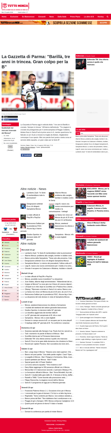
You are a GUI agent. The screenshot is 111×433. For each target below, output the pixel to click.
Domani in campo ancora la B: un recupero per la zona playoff (48, 320)
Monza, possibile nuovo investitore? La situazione (43, 279)
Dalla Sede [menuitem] (62, 17)
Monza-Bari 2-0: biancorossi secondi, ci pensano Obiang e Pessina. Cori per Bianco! (57, 370)
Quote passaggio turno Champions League (93, 317)
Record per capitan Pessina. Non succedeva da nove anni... (47, 344)
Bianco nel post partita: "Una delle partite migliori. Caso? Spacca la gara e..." (54, 354)
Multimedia (80, 253)
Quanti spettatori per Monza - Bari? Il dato (41, 360)
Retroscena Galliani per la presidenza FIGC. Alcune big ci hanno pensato (52, 294)
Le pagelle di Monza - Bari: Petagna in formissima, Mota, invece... (50, 357)
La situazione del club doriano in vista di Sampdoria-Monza (47, 297)
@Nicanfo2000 (45, 147)
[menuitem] (107, 17)
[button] (10, 146)
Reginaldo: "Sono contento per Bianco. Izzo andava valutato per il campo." (53, 396)
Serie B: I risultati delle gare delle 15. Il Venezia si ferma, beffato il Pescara (53, 375)
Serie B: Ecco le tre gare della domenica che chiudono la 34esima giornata (53, 341)
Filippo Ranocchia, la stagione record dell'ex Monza (44, 380)
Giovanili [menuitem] (42, 17)
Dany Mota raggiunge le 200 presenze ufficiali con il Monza (47, 367)
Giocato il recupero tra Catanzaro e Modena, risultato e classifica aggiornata (53, 268)
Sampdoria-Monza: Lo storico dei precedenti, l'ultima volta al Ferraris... (51, 263)
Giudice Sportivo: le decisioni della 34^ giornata (34, 237)
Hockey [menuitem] (101, 17)
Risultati (10, 150)
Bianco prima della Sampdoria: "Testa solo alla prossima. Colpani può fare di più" (55, 258)
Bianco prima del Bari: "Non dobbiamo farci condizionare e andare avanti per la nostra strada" (60, 398)
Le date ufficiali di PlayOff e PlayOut (38, 276)
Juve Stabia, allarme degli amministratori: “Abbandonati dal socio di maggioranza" (56, 282)
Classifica (6, 239)
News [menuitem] (51, 17)
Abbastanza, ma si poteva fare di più (9, 139)
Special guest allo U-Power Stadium (38, 362)
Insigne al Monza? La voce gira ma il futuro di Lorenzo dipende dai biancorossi (54, 284)
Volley (78, 219)
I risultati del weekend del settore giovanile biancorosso (46, 308)
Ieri (82, 133)
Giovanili (79, 236)
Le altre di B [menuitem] (89, 17)
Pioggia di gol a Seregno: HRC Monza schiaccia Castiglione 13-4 (49, 401)
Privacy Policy (61, 421)
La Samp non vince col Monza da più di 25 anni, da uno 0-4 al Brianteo (64, 217)
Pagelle (79, 202)
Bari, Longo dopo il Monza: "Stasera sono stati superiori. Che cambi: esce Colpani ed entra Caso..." (62, 352)
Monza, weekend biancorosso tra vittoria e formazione (64, 226)
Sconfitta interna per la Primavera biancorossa (42, 336)
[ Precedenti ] (10, 234)
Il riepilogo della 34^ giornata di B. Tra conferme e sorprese (47, 323)
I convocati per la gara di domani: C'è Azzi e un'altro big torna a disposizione (54, 393)
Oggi (77, 133)
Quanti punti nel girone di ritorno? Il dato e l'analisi (44, 403)
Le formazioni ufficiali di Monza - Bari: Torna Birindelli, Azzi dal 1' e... (50, 372)
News (28, 145)
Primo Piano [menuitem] (75, 17)
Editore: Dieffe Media (55, 428)
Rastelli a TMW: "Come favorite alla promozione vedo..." (46, 377)
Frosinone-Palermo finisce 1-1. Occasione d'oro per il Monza (48, 391)
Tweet (38, 155)
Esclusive (80, 185)
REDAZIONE (50, 424)
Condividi (26, 155)
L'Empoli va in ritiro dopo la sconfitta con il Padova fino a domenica (50, 287)
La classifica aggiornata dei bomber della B (41, 313)
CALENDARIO (60, 424)
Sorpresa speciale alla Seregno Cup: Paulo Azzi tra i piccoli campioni (51, 331)
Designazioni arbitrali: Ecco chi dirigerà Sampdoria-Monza (35, 206)
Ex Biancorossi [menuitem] (28, 17)
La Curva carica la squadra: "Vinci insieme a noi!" (43, 365)
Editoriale (80, 56)
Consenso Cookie (50, 421)
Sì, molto (6, 135)
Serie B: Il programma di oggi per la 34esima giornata (45, 383)
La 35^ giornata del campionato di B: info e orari (43, 315)
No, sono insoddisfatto (10, 143)
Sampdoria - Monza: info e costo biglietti (40, 318)
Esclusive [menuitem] (14, 17)
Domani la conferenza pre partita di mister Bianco (43, 412)
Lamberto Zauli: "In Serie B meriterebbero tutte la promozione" (36, 195)
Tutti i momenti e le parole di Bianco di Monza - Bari (44, 334)
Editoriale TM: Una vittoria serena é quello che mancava (46, 339)
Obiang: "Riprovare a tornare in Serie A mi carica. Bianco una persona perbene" (55, 289)
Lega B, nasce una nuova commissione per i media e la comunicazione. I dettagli (55, 266)
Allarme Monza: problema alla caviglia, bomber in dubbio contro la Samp (52, 256)
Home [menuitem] (4, 17)
